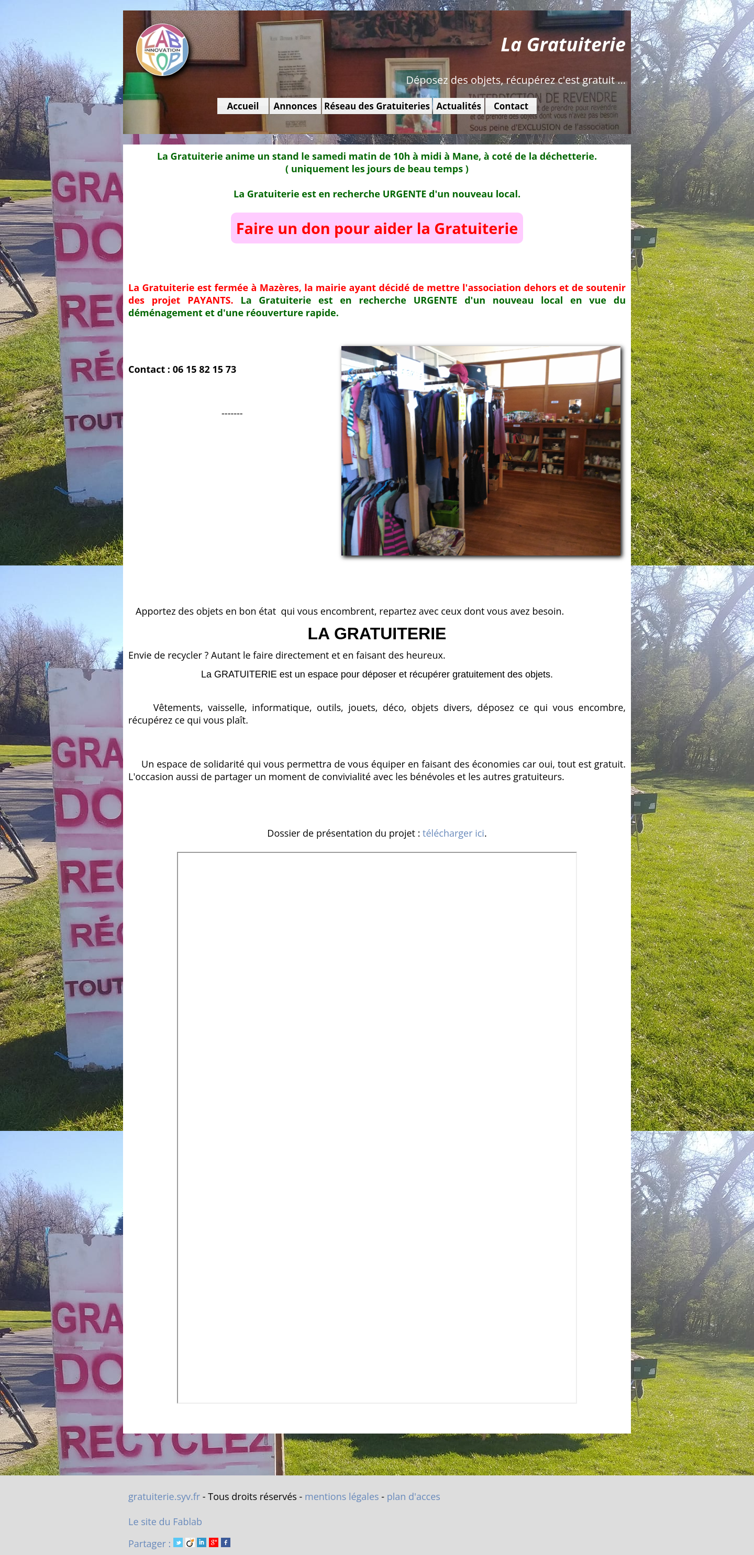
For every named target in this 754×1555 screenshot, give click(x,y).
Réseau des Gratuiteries (377, 106)
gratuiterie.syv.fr (164, 1496)
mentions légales (342, 1496)
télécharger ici (453, 833)
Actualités (458, 106)
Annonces (295, 106)
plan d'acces (413, 1496)
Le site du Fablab (165, 1521)
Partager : (179, 1543)
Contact (511, 106)
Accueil (243, 106)
